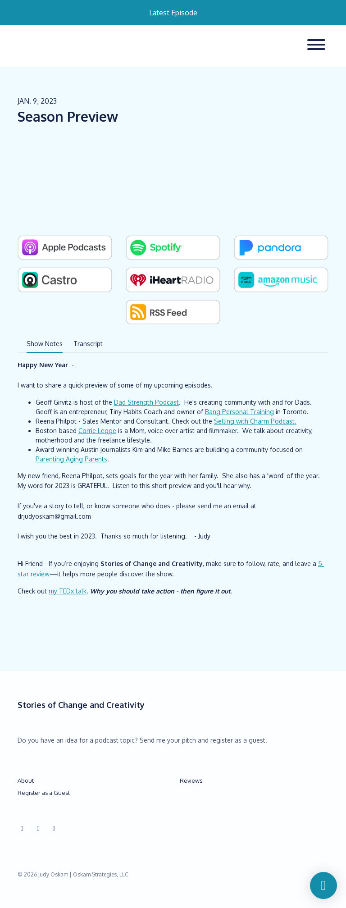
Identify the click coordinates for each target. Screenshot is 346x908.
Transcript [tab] (88, 343)
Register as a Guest (44, 792)
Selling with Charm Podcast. (255, 421)
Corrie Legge (97, 430)
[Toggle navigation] (316, 45)
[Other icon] (55, 828)
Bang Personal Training (239, 411)
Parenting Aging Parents (71, 459)
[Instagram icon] (22, 828)
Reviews (191, 780)
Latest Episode (173, 12)
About (26, 780)
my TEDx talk (67, 591)
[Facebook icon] (38, 828)
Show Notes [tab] (45, 343)
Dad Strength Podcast (146, 402)
